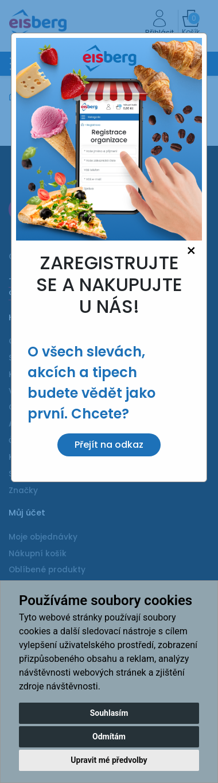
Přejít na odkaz (109, 444)
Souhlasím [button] (109, 713)
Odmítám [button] (109, 736)
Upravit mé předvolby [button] (109, 760)
